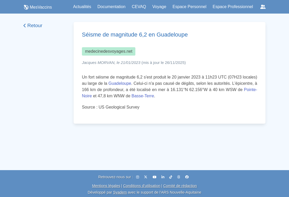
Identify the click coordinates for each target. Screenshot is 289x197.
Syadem (120, 192)
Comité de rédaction (180, 186)
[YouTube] (154, 177)
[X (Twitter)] (146, 177)
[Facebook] (187, 177)
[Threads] (179, 177)
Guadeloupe (120, 83)
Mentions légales (106, 186)
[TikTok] (171, 177)
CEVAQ (139, 6)
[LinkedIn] (163, 177)
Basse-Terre (142, 96)
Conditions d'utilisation (141, 186)
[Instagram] (138, 177)
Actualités (82, 6)
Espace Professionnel (233, 6)
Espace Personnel (189, 6)
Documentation (112, 6)
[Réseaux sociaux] (263, 7)
